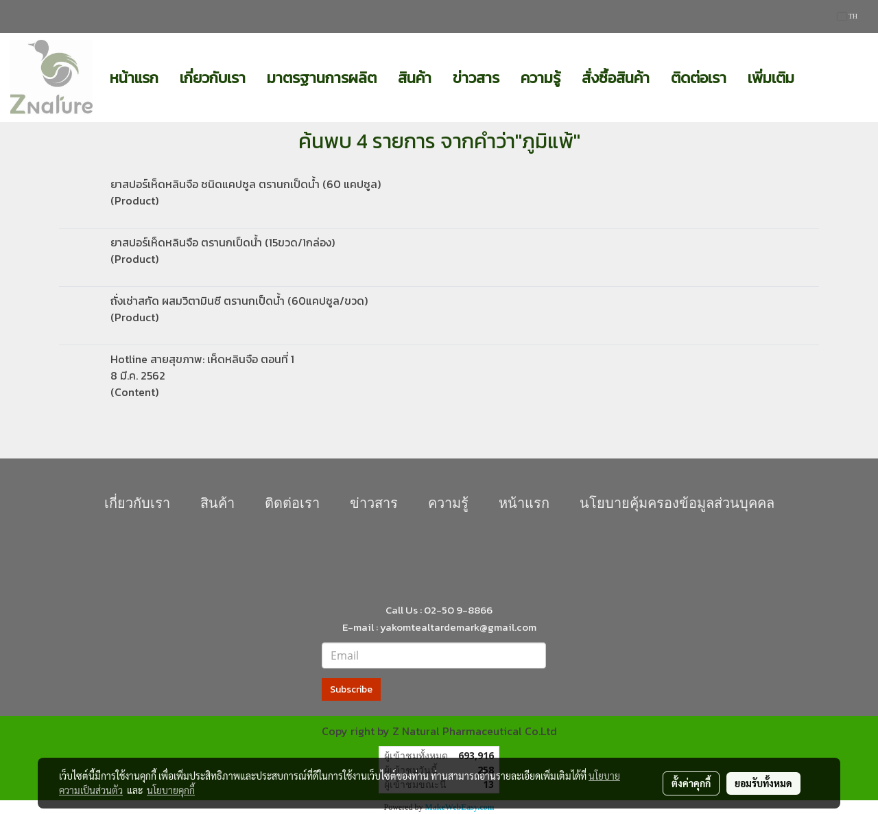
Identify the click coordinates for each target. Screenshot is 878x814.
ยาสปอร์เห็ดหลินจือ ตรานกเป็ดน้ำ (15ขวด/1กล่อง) (222, 242)
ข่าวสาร (476, 78)
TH (847, 16)
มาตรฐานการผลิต (322, 78)
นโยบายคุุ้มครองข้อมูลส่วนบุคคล (677, 503)
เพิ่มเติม (771, 78)
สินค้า (414, 78)
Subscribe (351, 689)
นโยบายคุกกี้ (171, 790)
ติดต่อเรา (698, 78)
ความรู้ (540, 78)
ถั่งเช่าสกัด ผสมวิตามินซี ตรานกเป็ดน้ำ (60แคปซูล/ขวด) (239, 300)
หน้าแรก (134, 78)
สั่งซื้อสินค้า (616, 78)
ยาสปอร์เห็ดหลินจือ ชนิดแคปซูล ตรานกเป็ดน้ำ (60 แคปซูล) (245, 184)
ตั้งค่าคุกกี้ (691, 783)
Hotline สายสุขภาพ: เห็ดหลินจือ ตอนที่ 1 (202, 359)
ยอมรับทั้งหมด (763, 783)
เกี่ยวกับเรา (213, 78)
